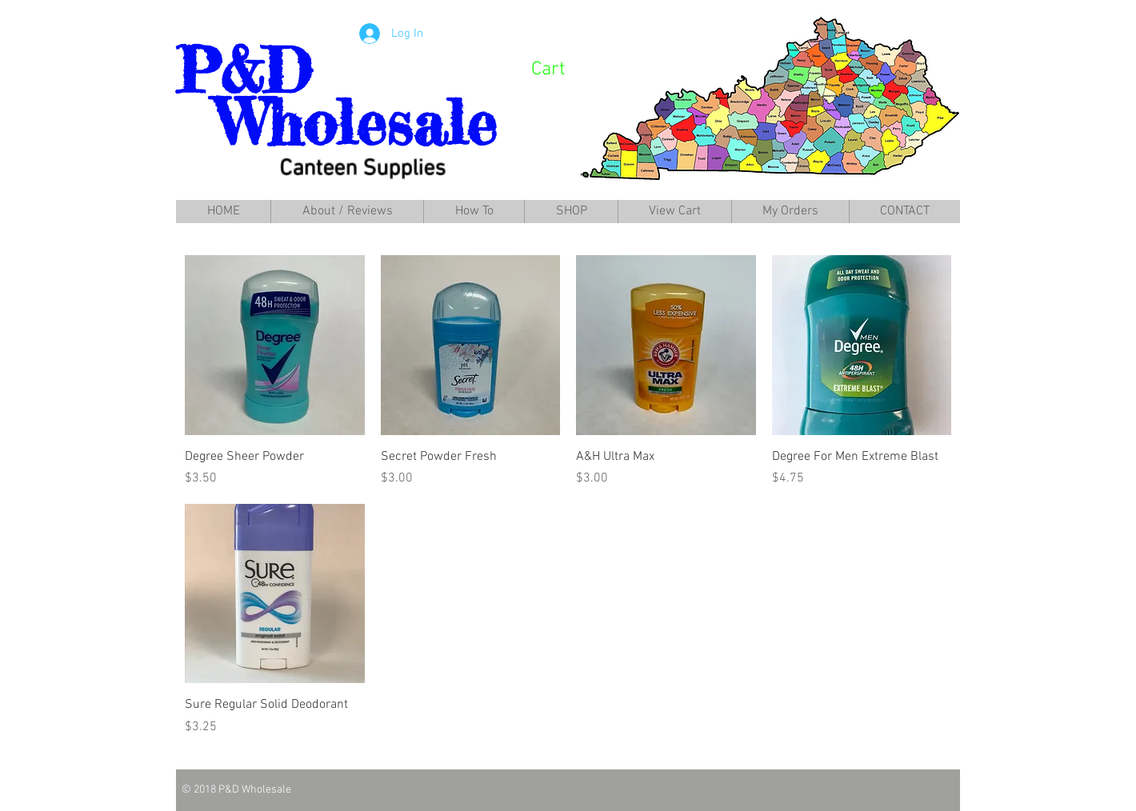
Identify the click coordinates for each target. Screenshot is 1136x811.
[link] (568, 68)
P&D (243, 71)
